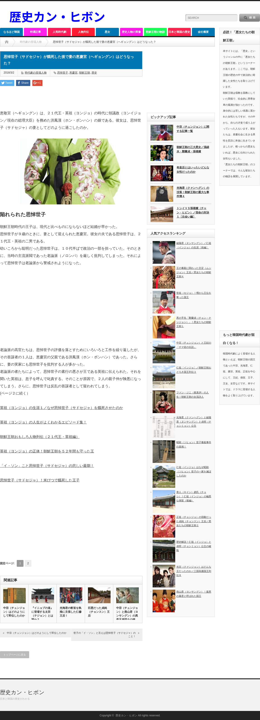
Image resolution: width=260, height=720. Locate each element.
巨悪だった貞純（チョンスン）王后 (99, 611)
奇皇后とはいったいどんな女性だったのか (193, 169)
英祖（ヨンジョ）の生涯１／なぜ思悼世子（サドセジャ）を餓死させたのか (61, 408)
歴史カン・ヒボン (22, 692)
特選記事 (35, 31)
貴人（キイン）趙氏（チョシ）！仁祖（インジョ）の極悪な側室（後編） (193, 496)
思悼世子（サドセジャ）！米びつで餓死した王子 (40, 480)
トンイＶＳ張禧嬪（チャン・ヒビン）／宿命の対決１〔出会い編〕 (193, 212)
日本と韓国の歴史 (179, 31)
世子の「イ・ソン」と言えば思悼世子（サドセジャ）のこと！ (104, 634)
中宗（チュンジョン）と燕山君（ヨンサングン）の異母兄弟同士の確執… (127, 615)
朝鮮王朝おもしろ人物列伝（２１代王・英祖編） (40, 437)
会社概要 (203, 31)
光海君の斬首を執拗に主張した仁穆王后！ (70, 611)
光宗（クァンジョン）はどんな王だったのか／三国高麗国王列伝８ (193, 570)
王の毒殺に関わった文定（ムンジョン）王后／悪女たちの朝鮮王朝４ (193, 272)
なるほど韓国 (11, 31)
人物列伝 (83, 31)
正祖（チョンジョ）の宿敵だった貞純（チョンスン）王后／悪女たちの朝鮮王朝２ (193, 521)
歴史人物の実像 (131, 31)
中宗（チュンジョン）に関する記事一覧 (193, 129)
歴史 (94, 72)
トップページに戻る (14, 654)
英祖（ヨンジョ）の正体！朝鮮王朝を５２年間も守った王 (47, 451)
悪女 (107, 31)
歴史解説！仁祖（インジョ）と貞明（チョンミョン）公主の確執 (193, 546)
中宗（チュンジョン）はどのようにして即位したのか (14, 611)
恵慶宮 (73, 72)
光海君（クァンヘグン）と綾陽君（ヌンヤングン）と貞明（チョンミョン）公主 (193, 421)
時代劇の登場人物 (31, 41)
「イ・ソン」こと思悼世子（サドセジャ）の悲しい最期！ (47, 466)
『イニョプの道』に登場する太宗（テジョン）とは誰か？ (42, 613)
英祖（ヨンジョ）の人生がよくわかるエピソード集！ (43, 422)
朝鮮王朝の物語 (155, 31)
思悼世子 (62, 72)
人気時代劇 (59, 31)
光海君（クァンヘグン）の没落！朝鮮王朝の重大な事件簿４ (193, 192)
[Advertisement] (71, 313)
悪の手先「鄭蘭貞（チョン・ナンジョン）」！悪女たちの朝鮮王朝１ (193, 322)
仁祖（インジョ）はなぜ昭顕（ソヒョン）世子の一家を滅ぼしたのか (193, 471)
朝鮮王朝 (84, 72)
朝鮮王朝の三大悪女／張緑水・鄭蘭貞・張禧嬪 (193, 149)
